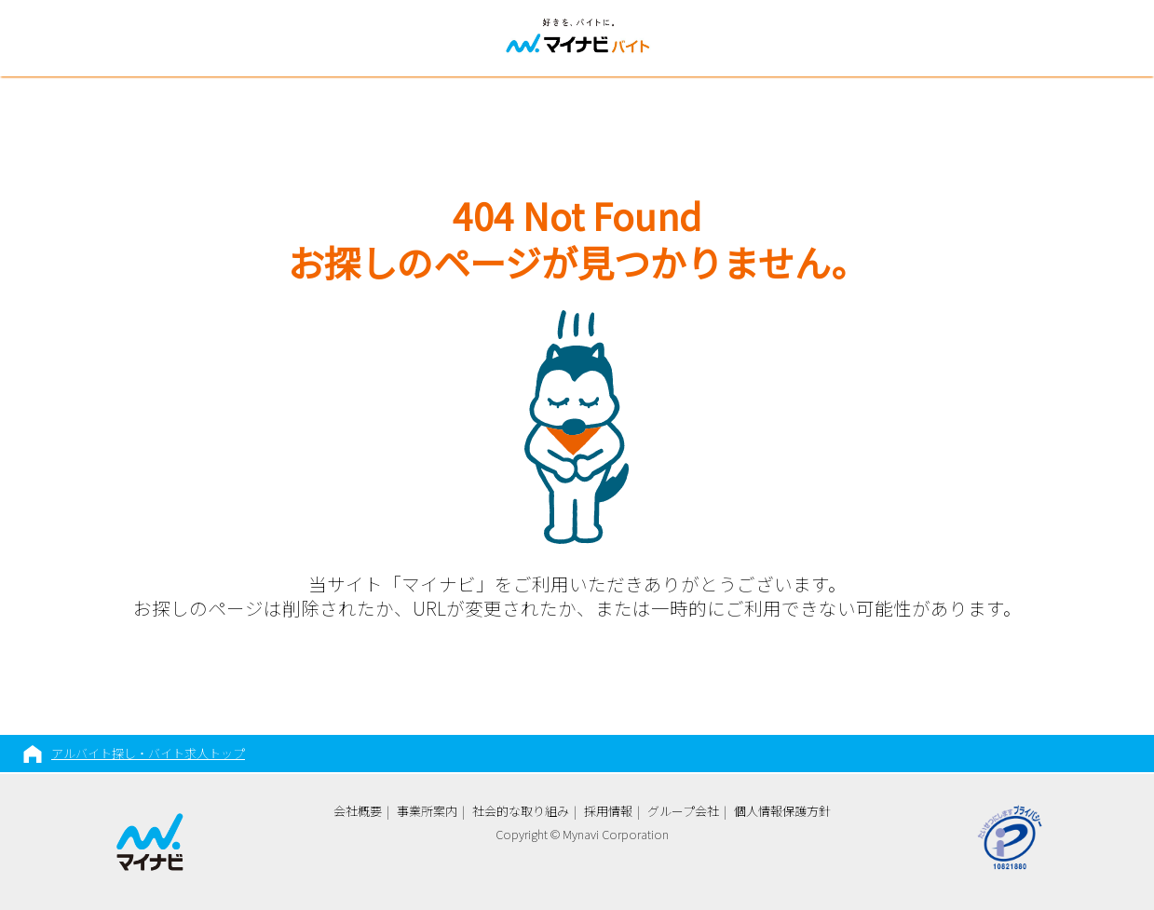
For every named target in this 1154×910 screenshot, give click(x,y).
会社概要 (357, 811)
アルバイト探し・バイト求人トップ (148, 753)
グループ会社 (683, 811)
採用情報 (608, 811)
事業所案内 (427, 811)
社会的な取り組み (520, 811)
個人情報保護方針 (782, 811)
